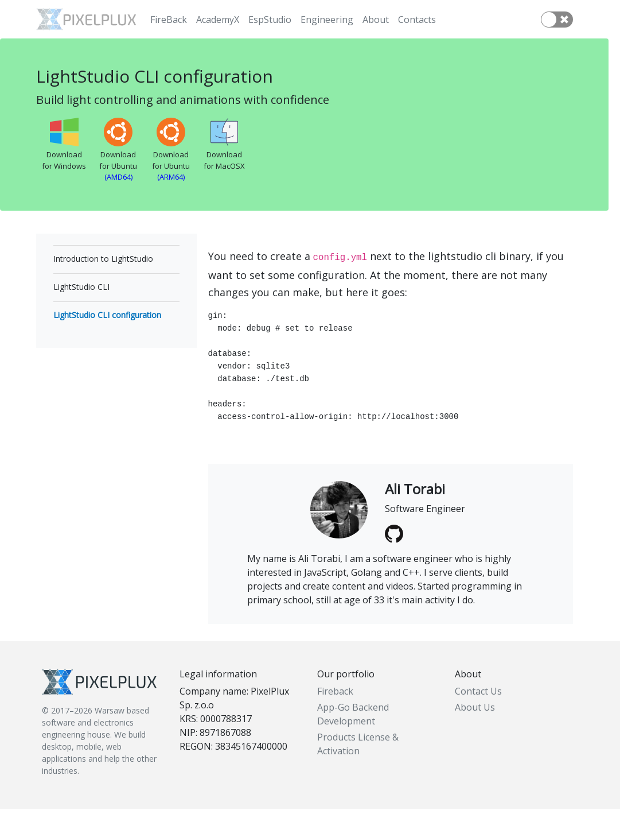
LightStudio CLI (81, 286)
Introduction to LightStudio (103, 258)
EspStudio (269, 19)
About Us (475, 716)
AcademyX (217, 19)
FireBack (168, 19)
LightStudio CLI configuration (107, 314)
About (375, 19)
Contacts (417, 19)
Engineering (327, 19)
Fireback (335, 700)
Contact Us (478, 700)
